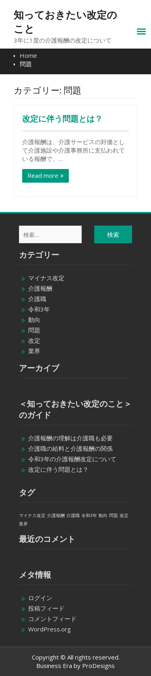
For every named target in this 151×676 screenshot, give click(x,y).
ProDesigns (98, 666)
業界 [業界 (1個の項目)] (23, 524)
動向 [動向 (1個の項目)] (103, 515)
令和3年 (39, 309)
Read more (42, 175)
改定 (34, 340)
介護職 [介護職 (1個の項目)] (73, 515)
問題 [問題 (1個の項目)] (113, 515)
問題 (34, 330)
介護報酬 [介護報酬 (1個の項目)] (56, 515)
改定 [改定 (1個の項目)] (124, 515)
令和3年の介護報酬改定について (72, 459)
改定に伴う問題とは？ (62, 119)
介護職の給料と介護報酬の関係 (70, 448)
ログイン (40, 598)
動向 (34, 320)
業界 (34, 351)
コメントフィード (52, 619)
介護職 (37, 299)
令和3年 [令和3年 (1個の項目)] (89, 515)
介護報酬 (40, 288)
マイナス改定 (46, 278)
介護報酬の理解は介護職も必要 (70, 438)
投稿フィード (46, 608)
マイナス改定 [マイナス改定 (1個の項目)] (32, 515)
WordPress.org (49, 629)
